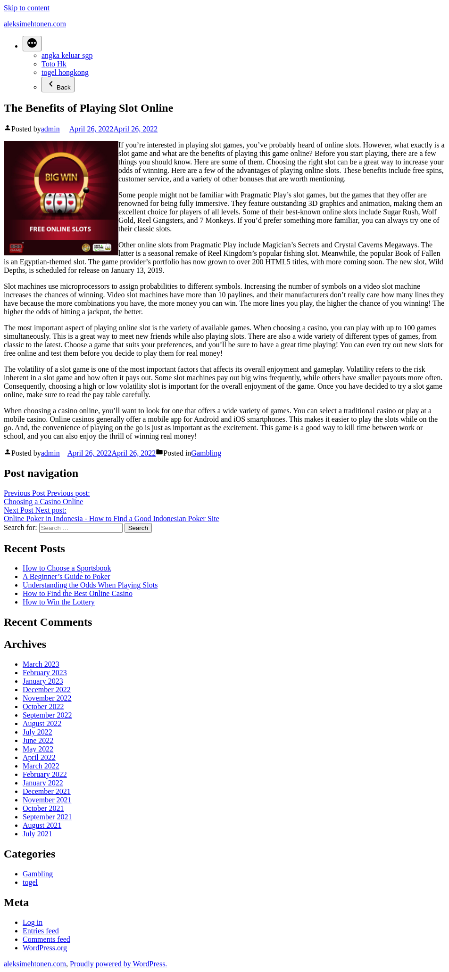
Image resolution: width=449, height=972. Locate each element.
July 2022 (37, 732)
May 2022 (38, 749)
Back (58, 84)
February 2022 (45, 774)
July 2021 (37, 834)
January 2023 (43, 681)
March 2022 (41, 766)
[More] (32, 43)
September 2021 (47, 817)
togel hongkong (65, 72)
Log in (32, 922)
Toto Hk (54, 64)
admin (50, 129)
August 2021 (42, 825)
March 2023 (41, 664)
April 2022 (39, 757)
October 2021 (43, 808)
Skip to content (27, 8)
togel (30, 882)
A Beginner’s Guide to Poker (66, 576)
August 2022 (42, 723)
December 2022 (47, 690)
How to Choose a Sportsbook (67, 568)
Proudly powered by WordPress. (118, 964)
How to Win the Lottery (59, 602)
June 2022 (38, 740)
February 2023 (45, 673)
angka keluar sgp (67, 55)
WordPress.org (45, 948)
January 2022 (43, 783)
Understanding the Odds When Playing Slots (90, 585)
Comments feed (46, 939)
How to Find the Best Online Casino (78, 593)
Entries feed (41, 931)
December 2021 (47, 791)
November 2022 (47, 698)
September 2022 (47, 715)
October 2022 (43, 706)
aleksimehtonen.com (35, 24)
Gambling (206, 453)
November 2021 (47, 800)
